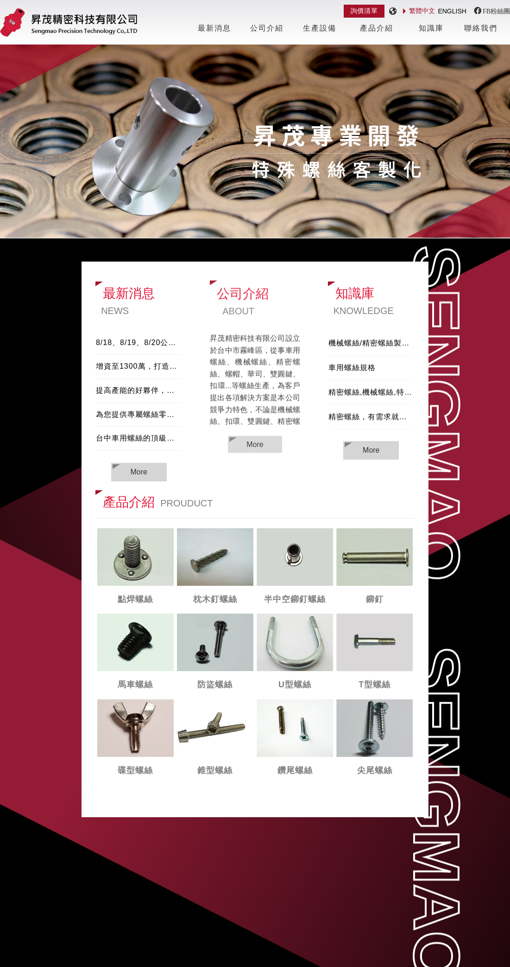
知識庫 (431, 28)
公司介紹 (266, 28)
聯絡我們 (480, 28)
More (254, 445)
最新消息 (214, 28)
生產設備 (319, 28)
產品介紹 (376, 28)
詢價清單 (364, 10)
